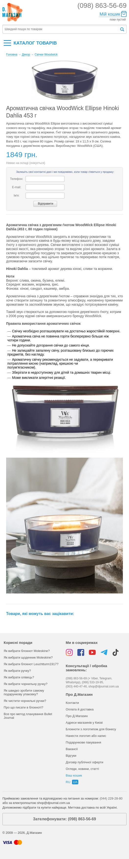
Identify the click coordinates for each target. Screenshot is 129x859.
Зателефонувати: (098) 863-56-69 (64, 819)
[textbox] (61, 29)
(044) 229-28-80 (111, 798)
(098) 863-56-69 (102, 5)
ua (75, 782)
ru (68, 782)
